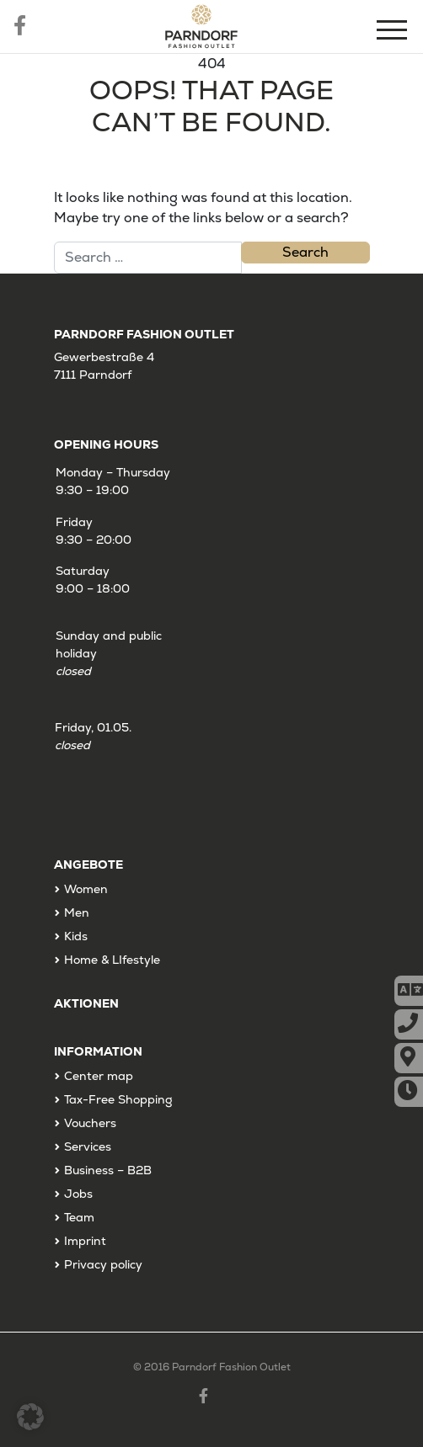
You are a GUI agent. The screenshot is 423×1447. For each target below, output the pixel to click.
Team (79, 1217)
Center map (98, 1075)
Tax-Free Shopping (118, 1099)
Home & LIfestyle (112, 959)
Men (76, 912)
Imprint (85, 1240)
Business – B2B (108, 1170)
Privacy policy (103, 1264)
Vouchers (90, 1122)
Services (87, 1146)
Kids (76, 936)
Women (86, 888)
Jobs (78, 1193)
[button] (30, 1416)
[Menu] (393, 32)
